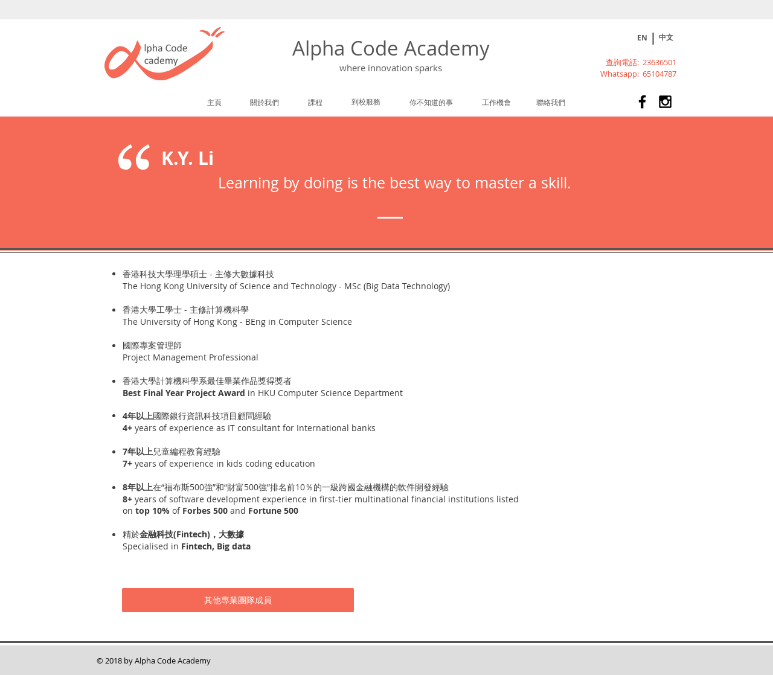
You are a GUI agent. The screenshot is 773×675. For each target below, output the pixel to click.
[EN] (642, 38)
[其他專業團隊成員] (238, 600)
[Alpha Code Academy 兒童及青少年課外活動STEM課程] (642, 101)
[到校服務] (365, 101)
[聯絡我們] (550, 102)
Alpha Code (348, 48)
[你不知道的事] (431, 102)
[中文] (666, 38)
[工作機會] (496, 102)
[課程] (316, 102)
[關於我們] (264, 102)
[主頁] (214, 102)
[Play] (621, 38)
